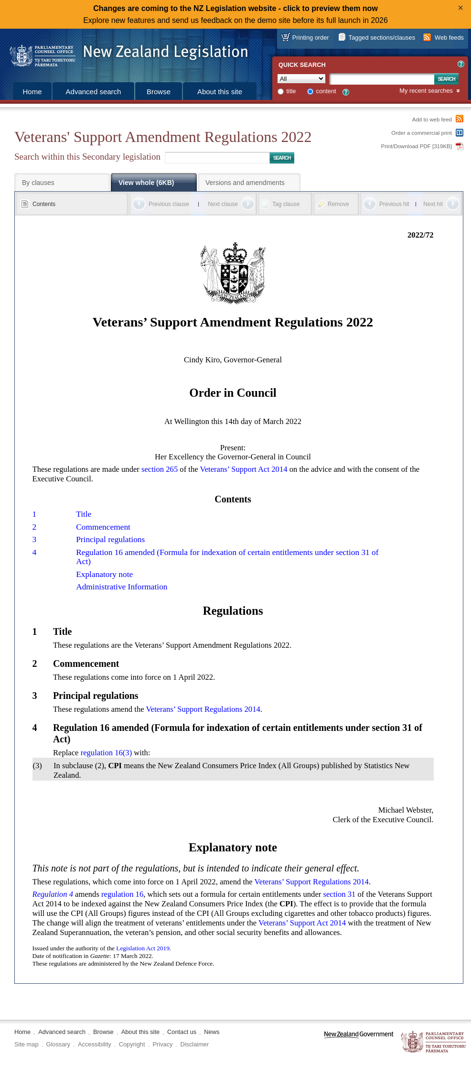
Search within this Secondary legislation (87, 157)
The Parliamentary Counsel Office (434, 1042)
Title (83, 514)
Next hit (433, 204)
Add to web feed (432, 119)
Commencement (103, 527)
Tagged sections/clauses (382, 37)
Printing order (310, 37)
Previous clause (169, 204)
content (326, 91)
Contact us (181, 1031)
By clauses (38, 182)
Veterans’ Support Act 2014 (244, 469)
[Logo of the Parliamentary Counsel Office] (124, 52)
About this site (219, 91)
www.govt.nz (359, 1042)
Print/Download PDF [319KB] (416, 146)
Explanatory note (104, 574)
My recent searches (426, 91)
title (291, 91)
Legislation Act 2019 (143, 948)
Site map (26, 1044)
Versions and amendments (245, 182)
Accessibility (94, 1044)
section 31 (339, 894)
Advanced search (93, 91)
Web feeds (449, 37)
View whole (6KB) (146, 182)
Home (32, 91)
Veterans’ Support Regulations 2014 (203, 709)
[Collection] (301, 78)
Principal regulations (110, 539)
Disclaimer (194, 1044)
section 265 (159, 469)
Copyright (132, 1044)
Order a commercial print (421, 133)
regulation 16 (122, 894)
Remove (338, 204)
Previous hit (394, 204)
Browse (159, 91)
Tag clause (286, 204)
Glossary (58, 1044)
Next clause (223, 204)
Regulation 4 (52, 894)
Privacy (163, 1044)
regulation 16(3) (106, 752)
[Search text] (381, 79)
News (211, 1031)
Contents (43, 204)
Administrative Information (121, 586)
